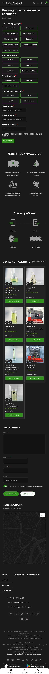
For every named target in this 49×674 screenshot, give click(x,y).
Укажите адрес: (9, 115)
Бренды (5, 585)
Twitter (16, 614)
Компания (19, 575)
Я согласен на (25, 486)
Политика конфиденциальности (24, 652)
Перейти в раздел (12, 508)
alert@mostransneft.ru (20, 602)
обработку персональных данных (30, 486)
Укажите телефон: (10, 125)
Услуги (5, 580)
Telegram (27, 614)
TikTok (27, 619)
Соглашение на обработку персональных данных (24, 654)
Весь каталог (39, 261)
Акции (5, 575)
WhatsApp (38, 614)
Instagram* (22, 614)
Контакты (6, 590)
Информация (33, 575)
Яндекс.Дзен (22, 619)
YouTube (32, 614)
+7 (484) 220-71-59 (16, 598)
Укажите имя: (8, 106)
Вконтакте (11, 614)
